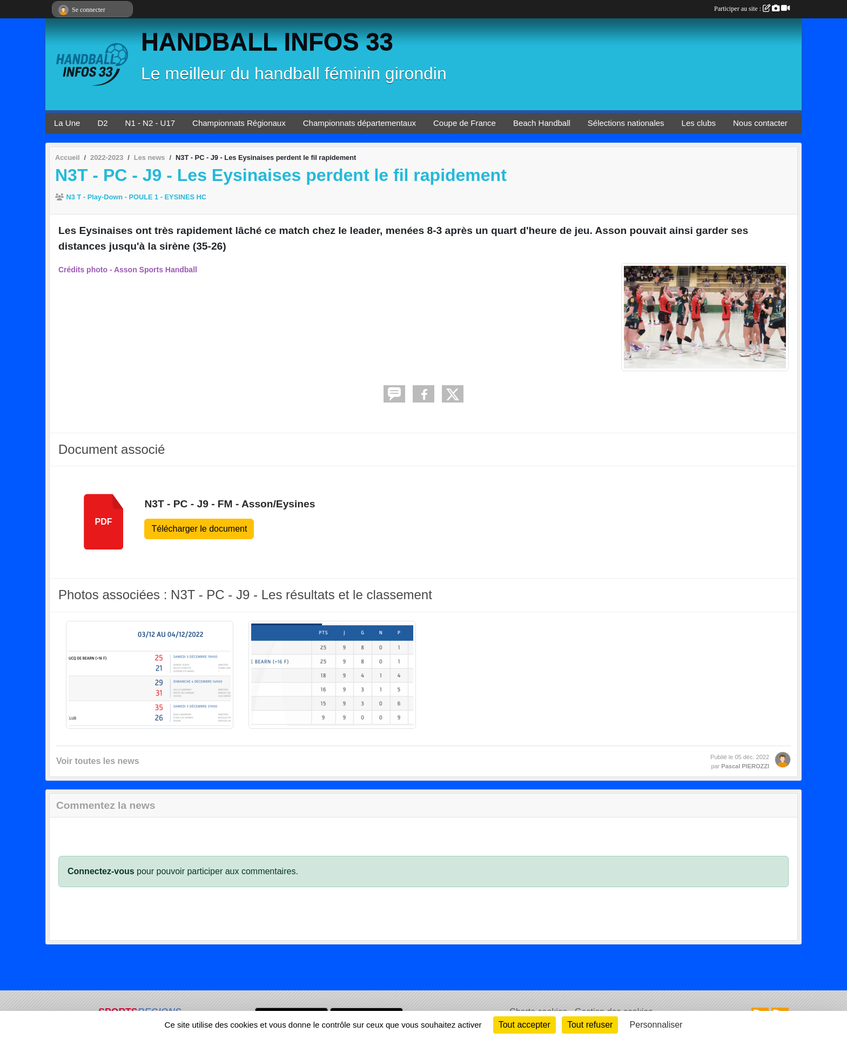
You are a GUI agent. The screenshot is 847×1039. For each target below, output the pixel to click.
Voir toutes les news (97, 761)
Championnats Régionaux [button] (239, 123)
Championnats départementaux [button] (359, 123)
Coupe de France (464, 123)
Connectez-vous (101, 871)
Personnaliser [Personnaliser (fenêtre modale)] (656, 1024)
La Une (67, 123)
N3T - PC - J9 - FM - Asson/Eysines (229, 504)
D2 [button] (102, 123)
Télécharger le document (199, 528)
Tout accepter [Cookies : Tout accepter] (524, 1024)
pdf (103, 521)
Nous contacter (760, 123)
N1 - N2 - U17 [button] (150, 123)
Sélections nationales (626, 123)
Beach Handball (541, 123)
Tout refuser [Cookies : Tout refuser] (590, 1024)
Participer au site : (752, 8)
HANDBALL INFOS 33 (267, 42)
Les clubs (699, 123)
